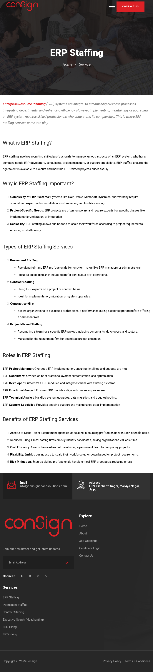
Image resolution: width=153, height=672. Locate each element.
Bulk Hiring (10, 627)
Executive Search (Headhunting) (23, 619)
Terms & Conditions (137, 661)
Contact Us (86, 555)
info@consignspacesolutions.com (43, 486)
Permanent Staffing (15, 605)
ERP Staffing (11, 597)
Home (67, 64)
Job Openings (88, 541)
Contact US (130, 6)
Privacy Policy (112, 661)
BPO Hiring (10, 634)
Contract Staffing (13, 612)
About (83, 533)
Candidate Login (89, 548)
